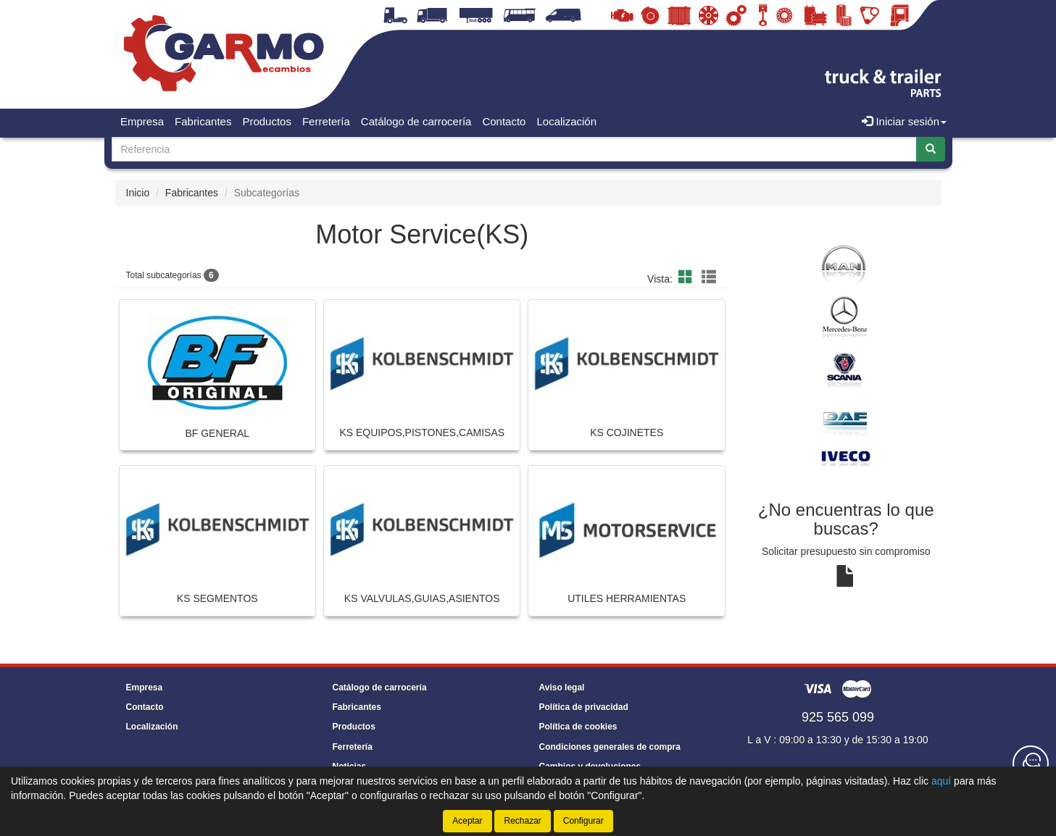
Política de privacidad (583, 707)
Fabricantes (203, 121)
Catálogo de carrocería (416, 121)
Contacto (503, 121)
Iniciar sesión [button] (904, 121)
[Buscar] (930, 149)
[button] (687, 277)
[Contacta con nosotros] (1031, 763)
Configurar (583, 821)
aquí (941, 781)
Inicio (138, 192)
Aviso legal (562, 687)
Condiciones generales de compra (610, 747)
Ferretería (326, 121)
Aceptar (467, 821)
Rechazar (522, 821)
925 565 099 (838, 717)
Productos (266, 121)
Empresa (142, 121)
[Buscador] (514, 149)
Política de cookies (578, 727)
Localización (566, 121)
